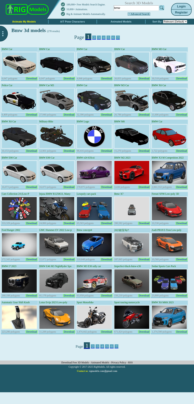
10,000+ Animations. (77, 9)
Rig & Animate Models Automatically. (86, 14)
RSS (130, 362)
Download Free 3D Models (75, 362)
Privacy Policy (119, 362)
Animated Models (100, 362)
